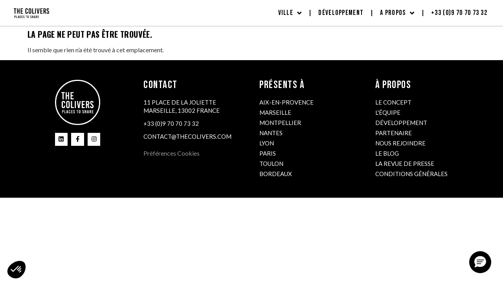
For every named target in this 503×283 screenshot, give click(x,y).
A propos (397, 13)
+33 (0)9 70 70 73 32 (459, 13)
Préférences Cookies (171, 153)
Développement (340, 13)
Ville (290, 13)
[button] (480, 262)
